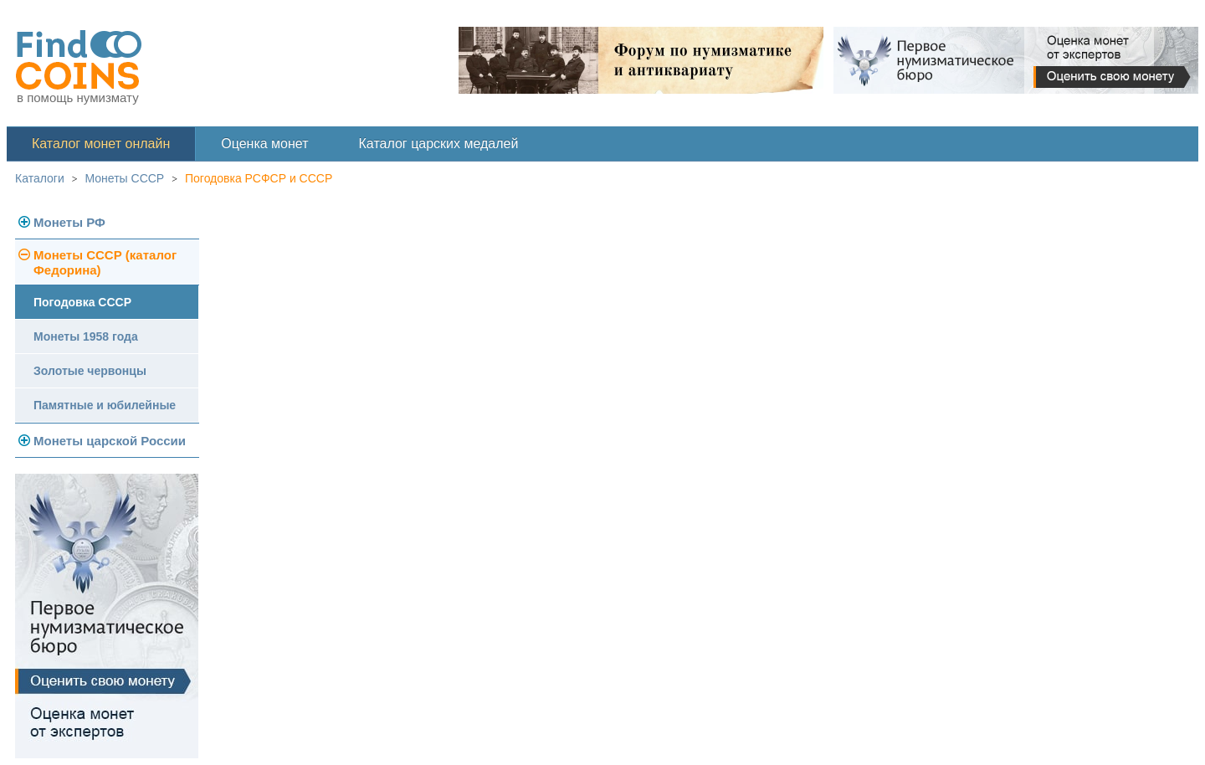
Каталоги (39, 178)
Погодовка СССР (82, 302)
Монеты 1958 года (85, 336)
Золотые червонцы (89, 370)
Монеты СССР (125, 178)
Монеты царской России (109, 441)
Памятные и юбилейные (104, 405)
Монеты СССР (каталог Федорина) (105, 262)
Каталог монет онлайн (101, 143)
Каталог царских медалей (439, 143)
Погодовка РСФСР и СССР (258, 178)
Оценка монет (264, 143)
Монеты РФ (69, 222)
